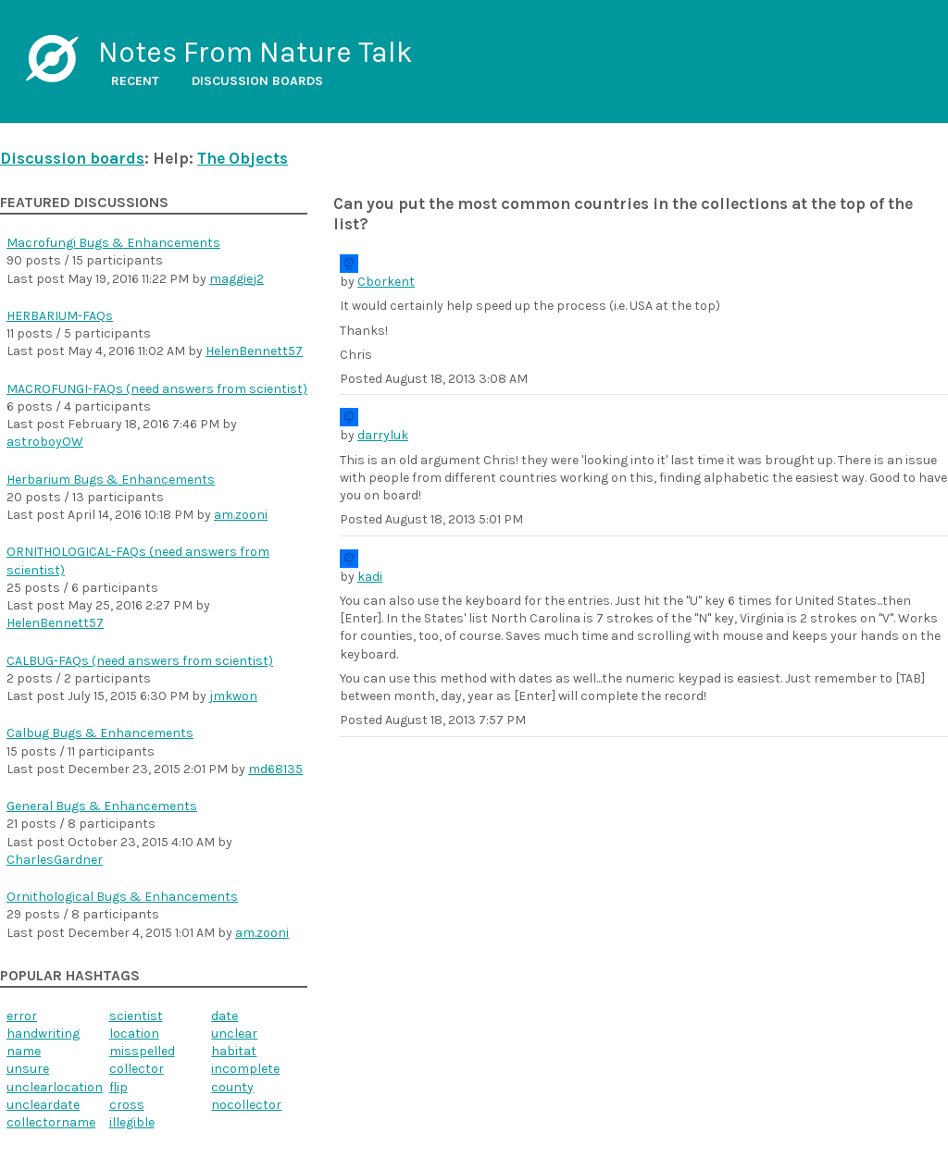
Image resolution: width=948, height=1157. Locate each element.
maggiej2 (236, 279)
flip (118, 1087)
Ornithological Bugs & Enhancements (122, 897)
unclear (234, 1033)
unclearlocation (54, 1087)
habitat (233, 1051)
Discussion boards (257, 81)
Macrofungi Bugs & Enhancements (113, 243)
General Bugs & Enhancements (101, 806)
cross (126, 1105)
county (232, 1087)
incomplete (245, 1069)
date (224, 1016)
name (23, 1051)
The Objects (242, 158)
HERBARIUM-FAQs (59, 316)
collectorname (50, 1122)
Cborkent (386, 281)
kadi (369, 577)
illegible (132, 1122)
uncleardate (43, 1105)
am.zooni (241, 515)
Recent (135, 81)
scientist (136, 1016)
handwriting (43, 1033)
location (134, 1033)
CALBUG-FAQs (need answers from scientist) (139, 661)
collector (136, 1069)
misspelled (142, 1051)
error (21, 1016)
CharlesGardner (54, 860)
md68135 (275, 769)
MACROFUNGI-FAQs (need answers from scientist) (156, 389)
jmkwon (233, 696)
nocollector (246, 1105)
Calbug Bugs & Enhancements (99, 733)
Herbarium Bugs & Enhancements (110, 479)
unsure (27, 1069)
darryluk (382, 435)
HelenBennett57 (254, 351)
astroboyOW (44, 441)
